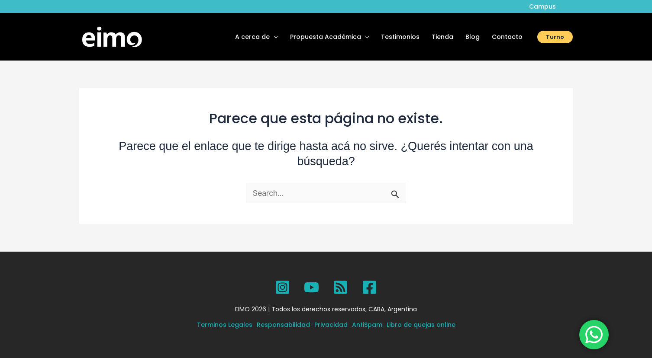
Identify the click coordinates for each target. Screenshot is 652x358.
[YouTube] (311, 287)
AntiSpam (367, 324)
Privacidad (331, 324)
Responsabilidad (283, 324)
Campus (542, 6)
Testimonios (400, 36)
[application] (274, 37)
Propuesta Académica (329, 37)
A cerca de (256, 37)
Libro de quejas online (421, 324)
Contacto (507, 36)
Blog (472, 36)
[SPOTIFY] (340, 287)
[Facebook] (369, 287)
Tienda (442, 36)
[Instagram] (282, 287)
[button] (555, 37)
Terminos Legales (224, 324)
